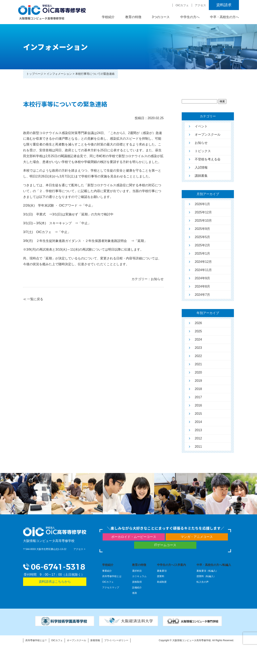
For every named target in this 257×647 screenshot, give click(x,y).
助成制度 (162, 581)
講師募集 (201, 175)
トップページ (34, 73)
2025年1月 (202, 253)
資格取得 (137, 581)
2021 (198, 364)
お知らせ (201, 142)
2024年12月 (203, 261)
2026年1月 (202, 204)
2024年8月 (202, 286)
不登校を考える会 (207, 159)
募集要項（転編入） (207, 570)
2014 (198, 422)
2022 (198, 356)
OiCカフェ (182, 5)
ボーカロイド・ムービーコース (133, 536)
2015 (198, 413)
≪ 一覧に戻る (33, 299)
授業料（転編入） (206, 576)
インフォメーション (59, 73)
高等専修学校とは (111, 576)
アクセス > (79, 549)
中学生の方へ (190, 17)
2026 (198, 323)
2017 (198, 397)
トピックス (203, 151)
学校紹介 (108, 17)
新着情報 (95, 640)
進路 (134, 593)
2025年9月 (202, 228)
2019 (198, 380)
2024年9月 (202, 278)
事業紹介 (107, 570)
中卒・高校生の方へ (224, 17)
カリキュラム (139, 576)
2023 (198, 347)
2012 (198, 438)
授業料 (160, 576)
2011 (198, 446)
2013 (198, 430)
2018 (198, 389)
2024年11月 (203, 270)
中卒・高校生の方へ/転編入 (214, 564)
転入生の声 (203, 581)
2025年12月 (203, 212)
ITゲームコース (165, 545)
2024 (198, 339)
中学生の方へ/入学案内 (171, 564)
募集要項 (162, 570)
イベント (201, 126)
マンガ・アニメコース (197, 536)
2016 (198, 405)
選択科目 (137, 570)
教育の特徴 (133, 17)
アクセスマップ (110, 587)
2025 (198, 331)
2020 (198, 372)
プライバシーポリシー (116, 640)
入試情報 (201, 167)
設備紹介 (137, 587)
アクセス (200, 5)
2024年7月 (202, 294)
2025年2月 (202, 245)
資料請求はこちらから (55, 581)
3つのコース (161, 17)
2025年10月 (203, 220)
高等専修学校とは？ (36, 640)
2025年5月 (202, 237)
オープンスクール (207, 134)
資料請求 (224, 5)
